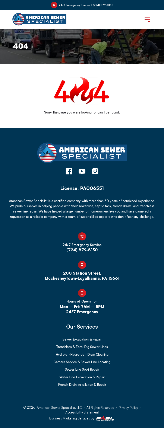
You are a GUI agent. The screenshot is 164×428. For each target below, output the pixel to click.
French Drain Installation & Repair (82, 384)
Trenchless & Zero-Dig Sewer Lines (82, 347)
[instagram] (95, 171)
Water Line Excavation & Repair (82, 377)
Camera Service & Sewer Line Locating (82, 362)
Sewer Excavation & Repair (82, 339)
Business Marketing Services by (82, 419)
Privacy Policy (128, 407)
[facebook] (68, 171)
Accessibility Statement (82, 412)
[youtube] (81, 171)
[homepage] (82, 154)
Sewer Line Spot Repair (82, 369)
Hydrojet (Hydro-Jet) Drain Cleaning (82, 354)
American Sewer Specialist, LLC (59, 407)
